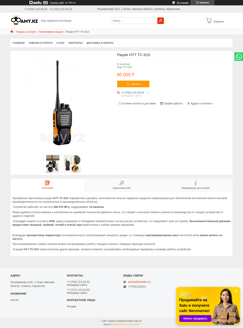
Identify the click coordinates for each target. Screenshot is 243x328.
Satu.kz (137, 321)
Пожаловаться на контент (126, 324)
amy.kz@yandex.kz (139, 281)
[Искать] (160, 20)
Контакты (76, 42)
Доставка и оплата (100, 42)
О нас (61, 42)
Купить (136, 84)
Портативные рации (51, 31)
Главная (18, 42)
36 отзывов (183, 2)
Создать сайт (57, 2)
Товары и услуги (26, 31)
